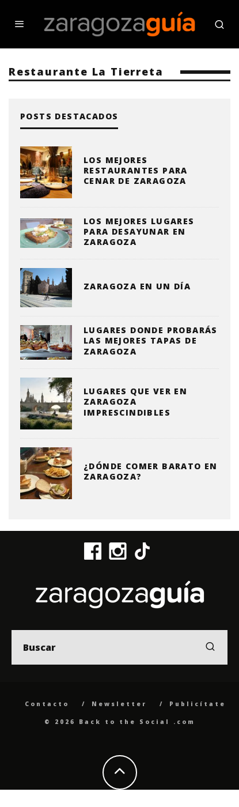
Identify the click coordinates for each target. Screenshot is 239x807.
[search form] (119, 647)
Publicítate (197, 704)
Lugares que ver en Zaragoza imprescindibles (135, 401)
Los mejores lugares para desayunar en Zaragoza (139, 231)
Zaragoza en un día (137, 286)
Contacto (47, 704)
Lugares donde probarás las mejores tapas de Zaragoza (151, 340)
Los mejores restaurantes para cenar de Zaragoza (136, 170)
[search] (210, 647)
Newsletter (119, 704)
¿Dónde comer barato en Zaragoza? (151, 471)
